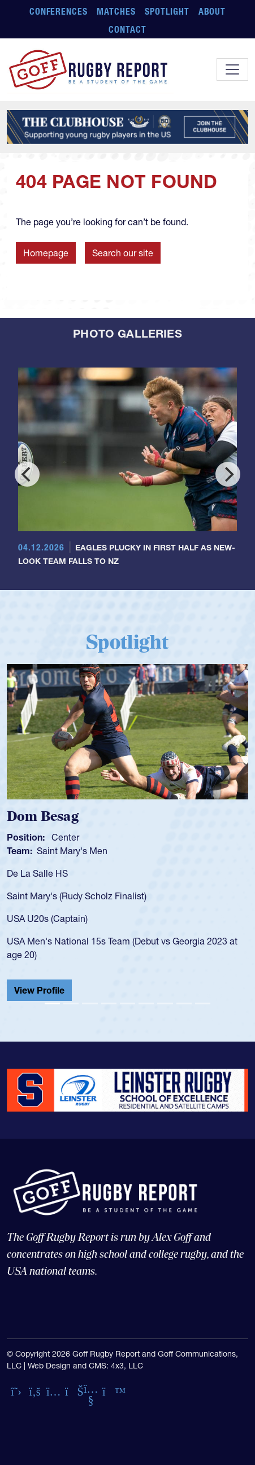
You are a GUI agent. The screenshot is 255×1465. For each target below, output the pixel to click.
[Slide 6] (146, 1003)
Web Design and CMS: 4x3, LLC (85, 1366)
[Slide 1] (52, 1003)
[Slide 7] (164, 1003)
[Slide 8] (184, 1003)
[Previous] (27, 474)
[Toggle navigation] (232, 69)
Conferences (58, 11)
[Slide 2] (71, 1003)
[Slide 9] (202, 1003)
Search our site (122, 253)
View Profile (39, 990)
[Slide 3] (89, 1003)
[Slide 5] (127, 1003)
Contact (127, 29)
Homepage (45, 253)
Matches (116, 11)
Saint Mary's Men (72, 850)
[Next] (227, 474)
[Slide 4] (108, 1003)
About (212, 11)
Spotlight (167, 11)
